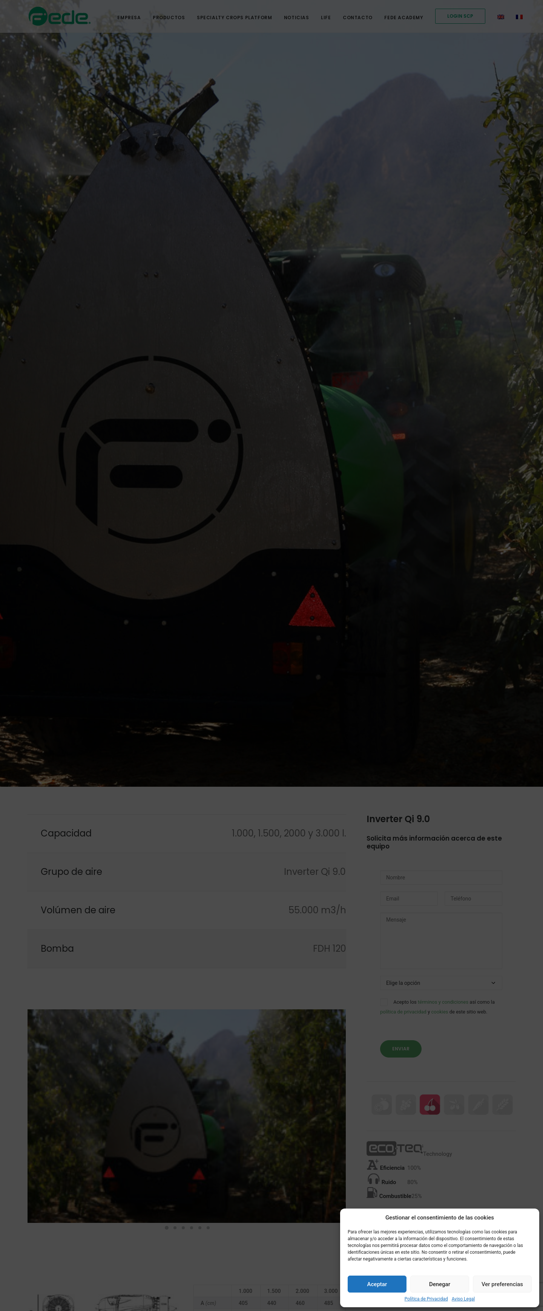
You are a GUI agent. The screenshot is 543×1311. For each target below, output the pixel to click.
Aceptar (377, 1284)
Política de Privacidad (426, 1299)
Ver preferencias (502, 1284)
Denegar (439, 1284)
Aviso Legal (463, 1299)
